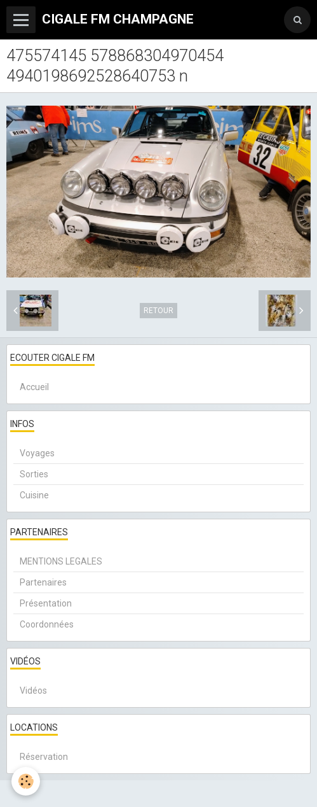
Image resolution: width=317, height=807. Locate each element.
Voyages (37, 453)
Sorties (34, 474)
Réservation (44, 757)
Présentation (46, 603)
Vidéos (33, 690)
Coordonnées (47, 624)
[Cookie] (25, 781)
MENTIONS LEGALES (61, 561)
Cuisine (34, 495)
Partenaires (43, 582)
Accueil (34, 387)
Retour (158, 310)
